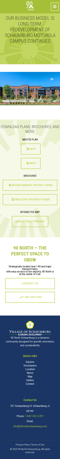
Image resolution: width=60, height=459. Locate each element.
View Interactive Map (30, 221)
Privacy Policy (22, 444)
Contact (30, 383)
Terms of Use (37, 444)
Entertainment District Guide (31, 185)
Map (30, 376)
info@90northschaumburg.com (30, 426)
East (31, 148)
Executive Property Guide (31, 199)
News (30, 372)
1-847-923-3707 (31, 297)
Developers (30, 365)
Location (30, 369)
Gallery (30, 380)
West (31, 163)
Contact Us (30, 283)
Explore (30, 361)
